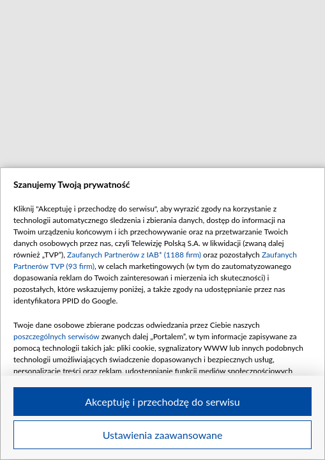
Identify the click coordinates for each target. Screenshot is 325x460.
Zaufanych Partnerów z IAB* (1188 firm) (134, 254)
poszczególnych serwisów (56, 336)
